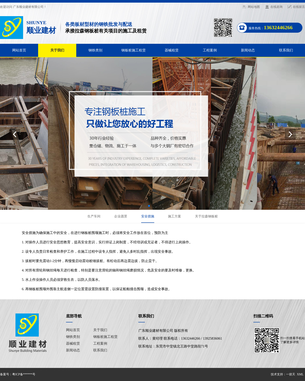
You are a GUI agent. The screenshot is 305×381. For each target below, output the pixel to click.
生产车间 (93, 216)
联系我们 (286, 50)
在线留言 (299, 6)
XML (300, 374)
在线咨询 (276, 6)
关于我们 (57, 50)
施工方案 (174, 216)
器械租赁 (172, 50)
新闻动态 (248, 50)
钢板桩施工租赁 (133, 50)
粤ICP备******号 (23, 374)
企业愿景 (120, 216)
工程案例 (210, 50)
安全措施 (147, 216)
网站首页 (19, 50)
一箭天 (290, 374)
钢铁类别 (95, 50)
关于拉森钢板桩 (206, 216)
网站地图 (254, 6)
